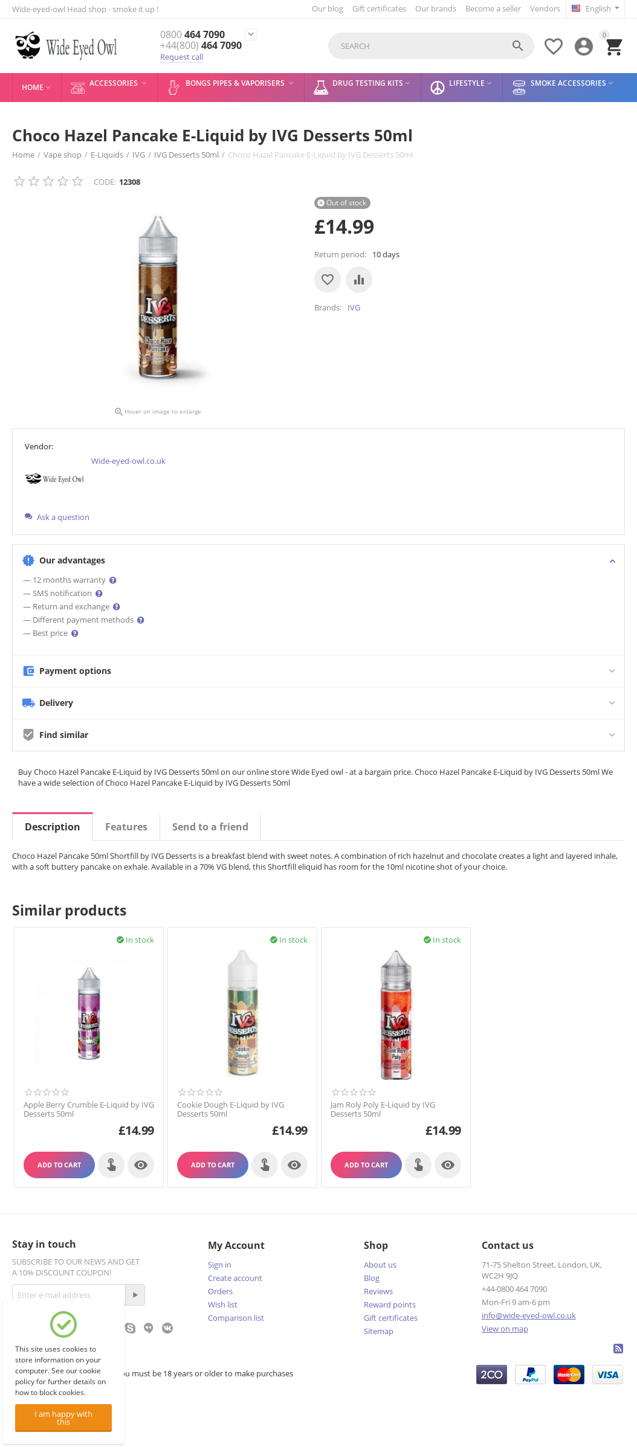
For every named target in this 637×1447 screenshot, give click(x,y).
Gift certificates (379, 8)
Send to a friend (210, 826)
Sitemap (378, 1331)
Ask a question (57, 517)
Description (52, 826)
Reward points (390, 1304)
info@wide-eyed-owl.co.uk (529, 1315)
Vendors (545, 8)
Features (126, 826)
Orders (220, 1291)
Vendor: (39, 446)
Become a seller (493, 8)
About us (380, 1264)
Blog (372, 1277)
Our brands (435, 8)
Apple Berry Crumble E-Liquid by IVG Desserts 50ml (89, 1109)
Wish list (223, 1304)
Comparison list (236, 1317)
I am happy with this (63, 1417)
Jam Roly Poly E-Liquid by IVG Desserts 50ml (383, 1109)
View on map (505, 1328)
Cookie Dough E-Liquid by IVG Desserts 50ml (230, 1109)
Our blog (327, 8)
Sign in (219, 1264)
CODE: (105, 181)
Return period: (340, 254)
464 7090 (192, 35)
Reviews (378, 1291)
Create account (235, 1277)
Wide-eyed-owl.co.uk (128, 460)
